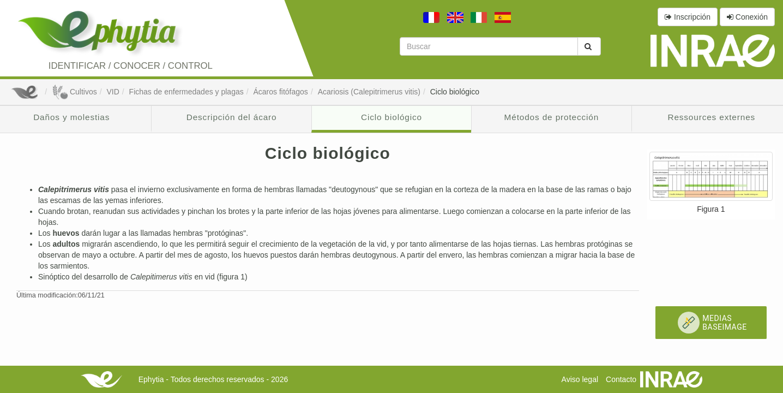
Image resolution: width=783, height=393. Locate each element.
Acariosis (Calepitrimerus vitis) (369, 91)
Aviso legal (580, 379)
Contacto (621, 379)
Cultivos (74, 91)
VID (112, 91)
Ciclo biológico (454, 91)
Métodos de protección (551, 117)
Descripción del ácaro (231, 117)
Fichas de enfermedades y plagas (186, 91)
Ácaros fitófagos (280, 91)
